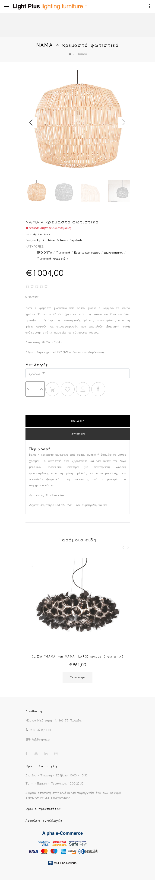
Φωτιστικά (63, 252)
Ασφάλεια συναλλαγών (44, 820)
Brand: (29, 234)
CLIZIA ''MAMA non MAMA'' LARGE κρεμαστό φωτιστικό (77, 656)
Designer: (31, 240)
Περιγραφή (77, 420)
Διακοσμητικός (113, 252)
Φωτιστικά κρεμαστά (51, 258)
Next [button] (124, 122)
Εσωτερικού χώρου (87, 252)
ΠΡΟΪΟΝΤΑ (44, 252)
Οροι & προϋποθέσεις (43, 808)
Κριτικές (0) (77, 433)
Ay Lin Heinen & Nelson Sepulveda (59, 240)
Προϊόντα (82, 53)
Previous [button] (31, 122)
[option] (77, 123)
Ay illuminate (41, 234)
